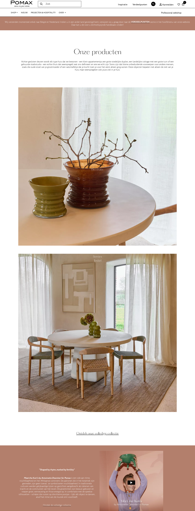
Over (62, 12)
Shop (14, 12)
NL (153, 4)
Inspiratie (122, 4)
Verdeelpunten (140, 4)
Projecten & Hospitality (43, 12)
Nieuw (24, 12)
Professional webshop (171, 12)
